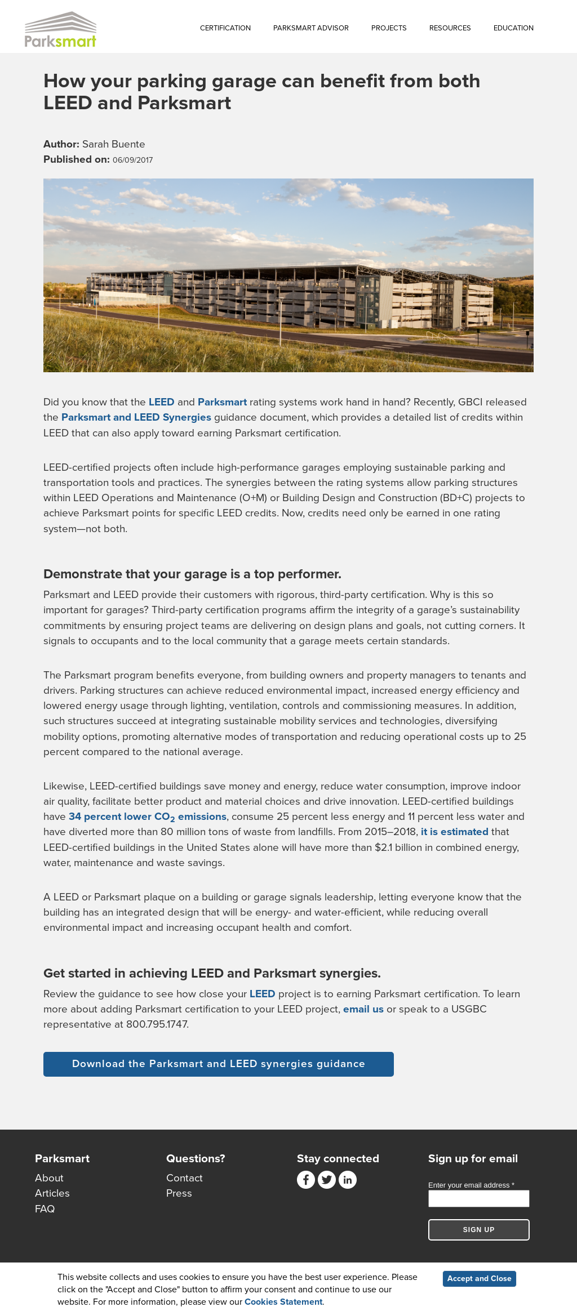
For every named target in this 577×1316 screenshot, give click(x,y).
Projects (389, 28)
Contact (184, 1178)
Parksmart (222, 402)
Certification (225, 28)
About (49, 1178)
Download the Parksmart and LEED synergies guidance (219, 1064)
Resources (450, 28)
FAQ (45, 1209)
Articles (52, 1193)
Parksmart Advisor (311, 28)
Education (514, 28)
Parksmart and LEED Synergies (136, 417)
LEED (162, 402)
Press (179, 1193)
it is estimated (455, 832)
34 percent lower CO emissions (148, 816)
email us (363, 1009)
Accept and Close (479, 1278)
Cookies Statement (283, 1302)
